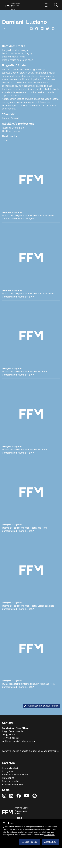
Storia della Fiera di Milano (15, 774)
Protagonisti (8, 778)
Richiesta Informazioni (13, 784)
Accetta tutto (50, 842)
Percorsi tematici (10, 781)
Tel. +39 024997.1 (10, 738)
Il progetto (7, 771)
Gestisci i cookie (29, 842)
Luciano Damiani (10, 118)
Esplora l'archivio (10, 768)
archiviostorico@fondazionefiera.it (19, 741)
